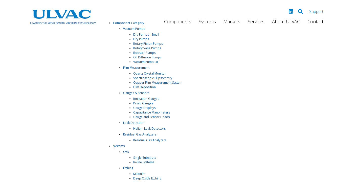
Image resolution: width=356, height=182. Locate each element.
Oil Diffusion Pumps (147, 57)
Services (256, 21)
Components (177, 21)
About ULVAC (286, 21)
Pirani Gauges (143, 103)
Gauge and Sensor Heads (151, 117)
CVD (126, 152)
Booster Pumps (144, 53)
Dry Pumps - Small (146, 34)
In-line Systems (143, 162)
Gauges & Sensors (136, 93)
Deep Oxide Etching (147, 178)
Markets (232, 21)
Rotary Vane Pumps (147, 48)
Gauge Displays (144, 108)
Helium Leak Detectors (149, 128)
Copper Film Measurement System (157, 82)
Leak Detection (133, 123)
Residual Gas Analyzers (139, 134)
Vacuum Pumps (134, 29)
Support (316, 11)
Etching (128, 168)
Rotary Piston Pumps (148, 43)
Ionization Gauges (146, 99)
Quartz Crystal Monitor (149, 73)
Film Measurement (136, 67)
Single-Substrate (144, 157)
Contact (315, 21)
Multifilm (139, 174)
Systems (207, 21)
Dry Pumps (141, 39)
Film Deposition (144, 87)
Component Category (128, 23)
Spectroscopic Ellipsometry (152, 78)
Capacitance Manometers (151, 112)
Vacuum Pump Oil (146, 62)
